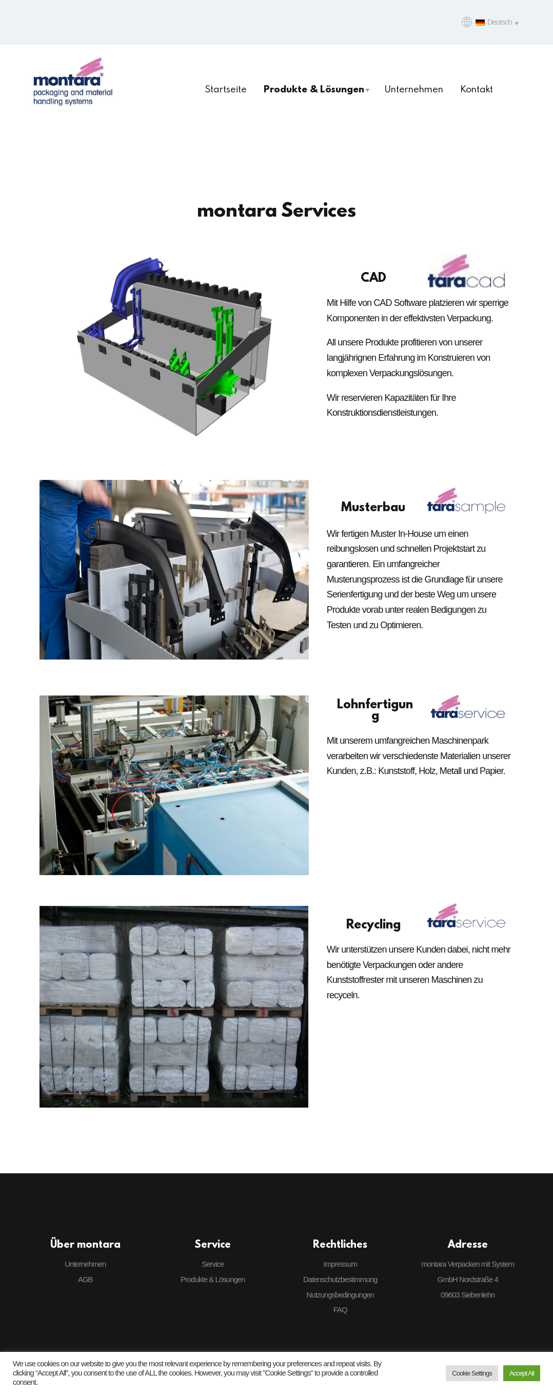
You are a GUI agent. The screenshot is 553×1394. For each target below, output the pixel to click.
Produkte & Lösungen (213, 1279)
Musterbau (373, 506)
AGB (85, 1279)
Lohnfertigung (375, 709)
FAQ (340, 1310)
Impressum (340, 1264)
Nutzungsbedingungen (340, 1295)
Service (213, 1264)
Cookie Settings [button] (472, 1373)
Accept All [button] (521, 1373)
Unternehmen (85, 1264)
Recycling (373, 924)
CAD (373, 277)
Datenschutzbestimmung (340, 1279)
